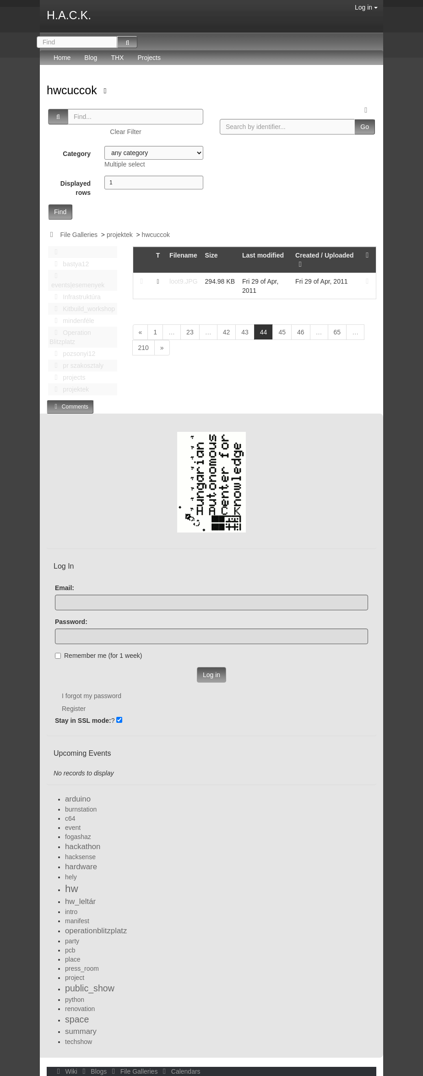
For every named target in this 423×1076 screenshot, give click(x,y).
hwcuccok (73, 90)
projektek (120, 234)
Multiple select (124, 164)
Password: (71, 621)
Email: (64, 588)
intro (71, 911)
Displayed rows (75, 188)
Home (62, 57)
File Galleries (79, 234)
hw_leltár (80, 901)
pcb (70, 950)
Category (77, 153)
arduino (78, 799)
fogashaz (78, 836)
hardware (81, 866)
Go (364, 126)
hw (71, 888)
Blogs (93, 1071)
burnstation (81, 809)
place (72, 959)
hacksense (80, 857)
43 (245, 332)
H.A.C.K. (69, 15)
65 (337, 332)
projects (67, 377)
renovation (80, 1008)
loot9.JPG (183, 281)
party (72, 941)
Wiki (66, 1071)
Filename (183, 255)
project (74, 977)
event (73, 827)
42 (226, 332)
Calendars (179, 1071)
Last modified (263, 255)
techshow (78, 1041)
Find (60, 211)
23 (190, 332)
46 (300, 332)
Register (74, 708)
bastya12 (69, 264)
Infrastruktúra (75, 297)
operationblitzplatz (96, 930)
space (77, 1019)
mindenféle (71, 320)
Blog (90, 57)
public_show (89, 988)
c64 (70, 818)
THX (117, 57)
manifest (77, 921)
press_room (82, 968)
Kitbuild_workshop (82, 308)
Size (211, 255)
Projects (149, 57)
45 (282, 332)
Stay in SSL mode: (83, 720)
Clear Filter (125, 131)
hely (71, 877)
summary (81, 1031)
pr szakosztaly (76, 365)
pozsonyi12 (72, 353)
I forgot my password (91, 695)
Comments (70, 406)
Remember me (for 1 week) (98, 655)
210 (143, 347)
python (74, 999)
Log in (366, 7)
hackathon (82, 846)
